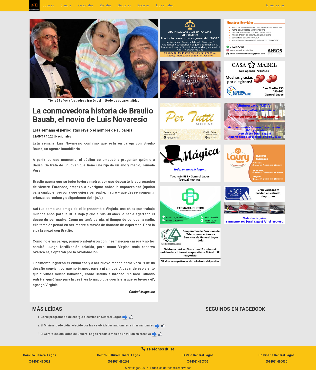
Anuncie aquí (275, 5)
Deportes (124, 5)
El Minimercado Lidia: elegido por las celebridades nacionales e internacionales (100, 325)
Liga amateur (165, 5)
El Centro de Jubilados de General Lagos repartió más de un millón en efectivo (99, 334)
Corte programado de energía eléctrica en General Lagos (84, 317)
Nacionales (85, 5)
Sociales (143, 5)
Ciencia (65, 5)
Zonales (105, 5)
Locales (48, 5)
